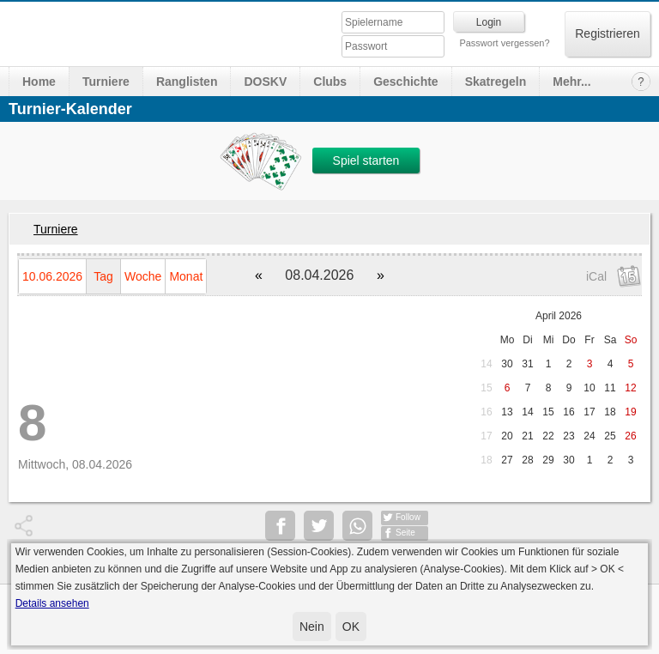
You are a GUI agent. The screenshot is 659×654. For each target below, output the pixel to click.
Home (39, 81)
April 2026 (558, 316)
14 (486, 364)
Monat (186, 276)
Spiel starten (366, 160)
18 (486, 460)
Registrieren (607, 33)
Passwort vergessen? (504, 43)
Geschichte (405, 81)
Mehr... (571, 81)
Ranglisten (187, 81)
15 (486, 388)
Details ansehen (52, 603)
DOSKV (265, 81)
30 (506, 364)
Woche (142, 276)
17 (486, 436)
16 (486, 412)
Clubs (330, 81)
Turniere (106, 81)
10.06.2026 (52, 276)
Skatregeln (496, 81)
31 (527, 364)
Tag (103, 276)
